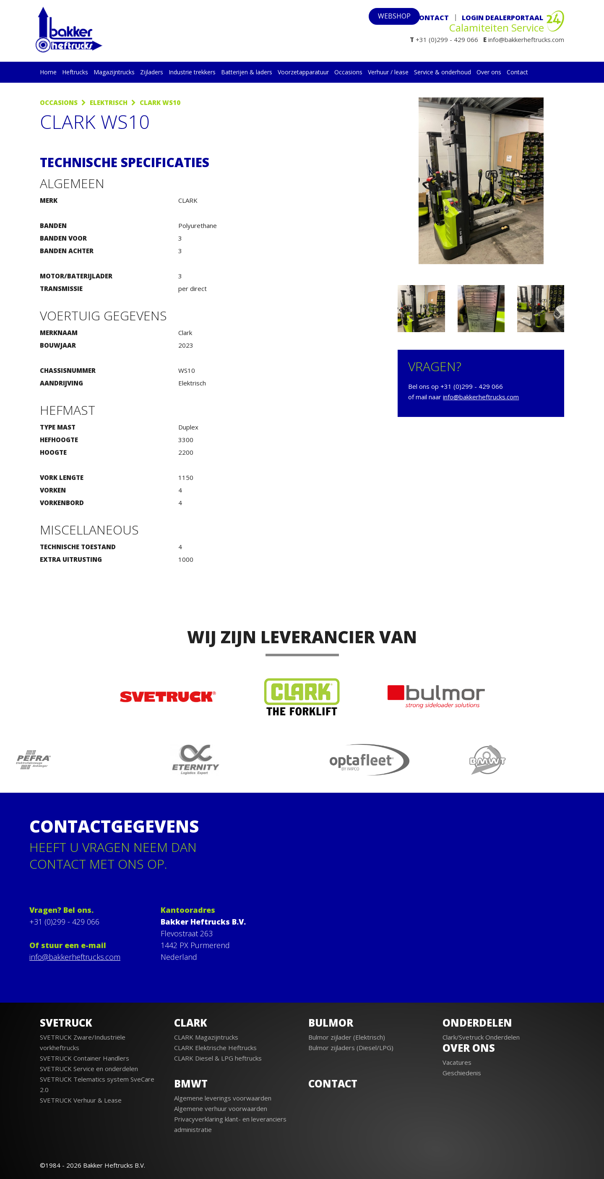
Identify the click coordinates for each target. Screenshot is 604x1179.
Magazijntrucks (114, 72)
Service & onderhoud (442, 72)
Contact (431, 17)
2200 (185, 452)
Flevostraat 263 (187, 933)
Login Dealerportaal (502, 17)
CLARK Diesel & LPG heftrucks (218, 1058)
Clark (185, 332)
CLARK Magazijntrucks (206, 1037)
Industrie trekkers (192, 72)
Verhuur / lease (388, 72)
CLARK (188, 200)
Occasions (348, 72)
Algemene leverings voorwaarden (222, 1098)
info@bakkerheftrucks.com (481, 397)
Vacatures (457, 1062)
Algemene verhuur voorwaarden (220, 1108)
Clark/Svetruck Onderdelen (481, 1037)
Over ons (488, 72)
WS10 (186, 370)
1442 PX (174, 945)
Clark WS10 (160, 102)
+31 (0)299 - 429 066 (64, 922)
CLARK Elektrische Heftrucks (215, 1047)
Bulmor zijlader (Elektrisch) (346, 1037)
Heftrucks (75, 72)
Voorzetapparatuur (303, 72)
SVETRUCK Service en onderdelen (89, 1068)
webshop (383, 17)
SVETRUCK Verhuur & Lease (81, 1100)
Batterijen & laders (246, 72)
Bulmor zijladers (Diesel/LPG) (350, 1047)
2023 (185, 345)
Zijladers (151, 72)
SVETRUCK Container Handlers (84, 1058)
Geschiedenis (462, 1073)
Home (48, 72)
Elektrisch (109, 102)
